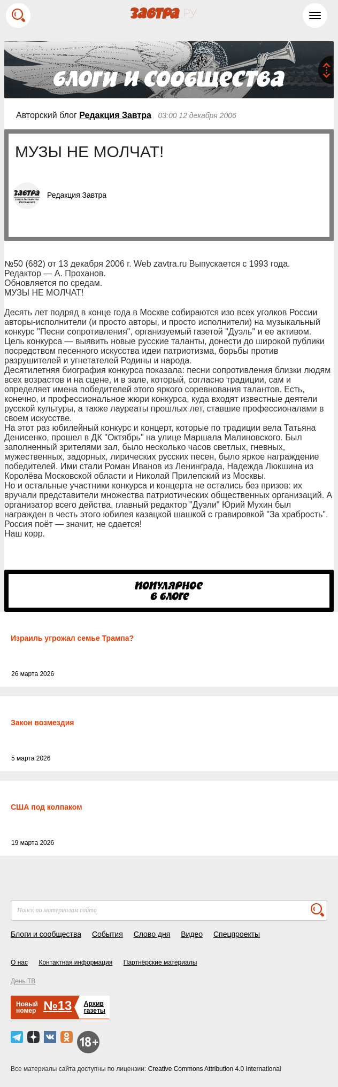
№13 (57, 1005)
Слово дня (152, 934)
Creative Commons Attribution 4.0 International (214, 1069)
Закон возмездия (42, 722)
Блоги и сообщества (46, 934)
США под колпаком (46, 807)
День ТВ (23, 981)
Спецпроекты (236, 934)
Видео (192, 934)
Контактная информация (75, 962)
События (107, 934)
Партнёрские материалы (160, 962)
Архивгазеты (94, 1007)
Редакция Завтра (115, 115)
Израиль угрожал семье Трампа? (72, 638)
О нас (19, 962)
